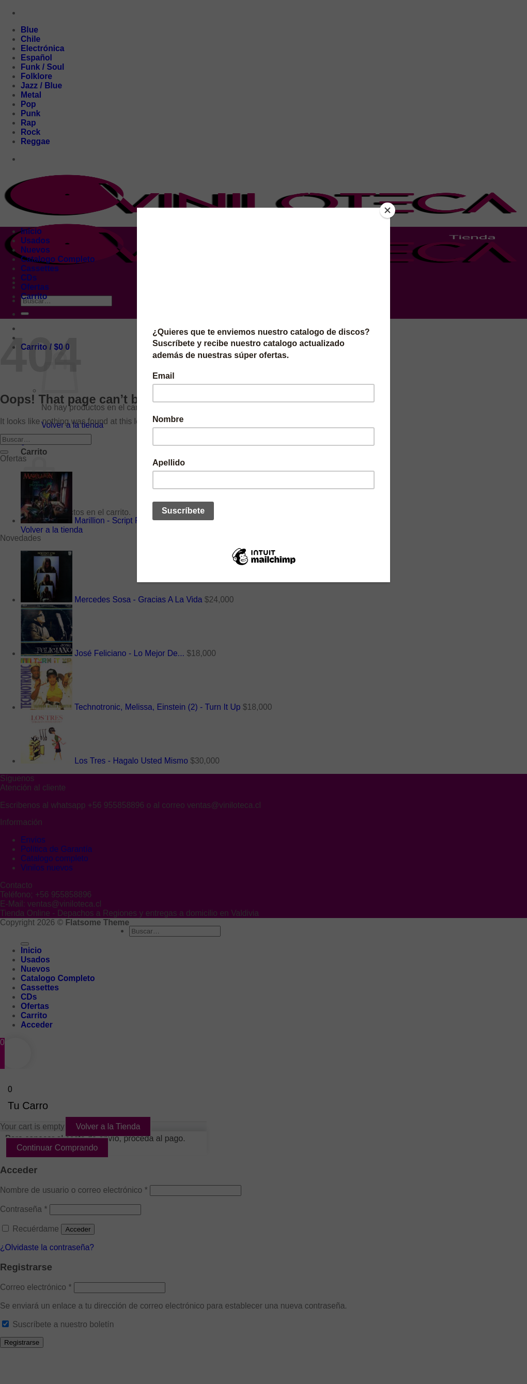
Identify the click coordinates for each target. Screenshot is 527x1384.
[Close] (387, 210)
